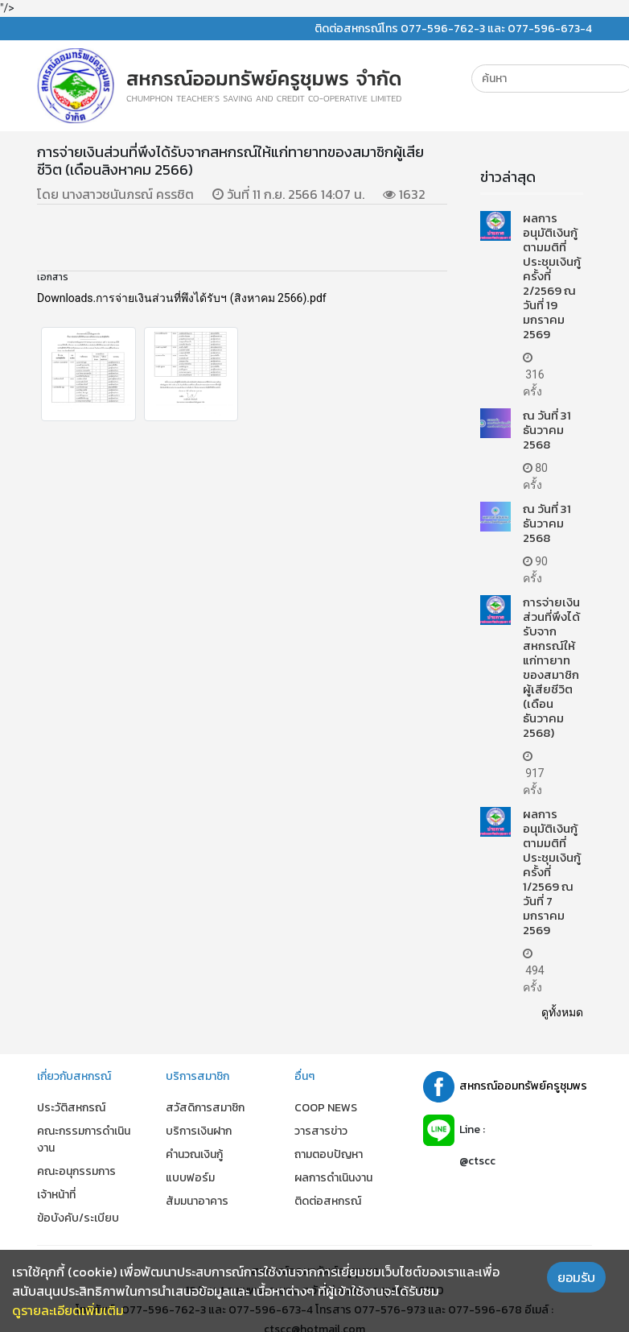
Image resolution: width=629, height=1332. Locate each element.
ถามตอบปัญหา (328, 1154)
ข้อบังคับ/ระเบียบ (78, 1218)
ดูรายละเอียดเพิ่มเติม (68, 1310)
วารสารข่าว (320, 1131)
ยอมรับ (576, 1277)
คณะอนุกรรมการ (76, 1171)
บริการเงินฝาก (199, 1131)
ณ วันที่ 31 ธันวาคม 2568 (547, 429)
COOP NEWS (325, 1107)
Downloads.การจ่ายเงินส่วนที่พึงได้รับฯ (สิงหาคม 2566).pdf (182, 298)
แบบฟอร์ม (190, 1177)
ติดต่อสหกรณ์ (327, 1201)
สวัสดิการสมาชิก (205, 1107)
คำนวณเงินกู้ (194, 1154)
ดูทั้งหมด (562, 1012)
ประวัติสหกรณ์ (71, 1107)
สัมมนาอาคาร (197, 1201)
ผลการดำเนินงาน (333, 1177)
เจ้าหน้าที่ (56, 1194)
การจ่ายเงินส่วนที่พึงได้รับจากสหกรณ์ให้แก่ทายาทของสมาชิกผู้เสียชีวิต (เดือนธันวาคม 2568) (551, 667)
